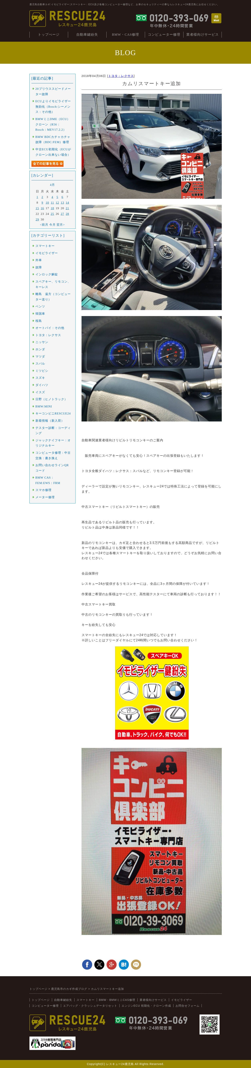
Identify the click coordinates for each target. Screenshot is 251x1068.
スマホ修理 (43, 490)
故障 (38, 267)
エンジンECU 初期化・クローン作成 (146, 1005)
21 (67, 208)
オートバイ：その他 (49, 327)
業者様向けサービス (202, 34)
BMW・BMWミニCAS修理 (117, 999)
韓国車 (40, 313)
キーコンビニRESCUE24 (53, 413)
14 (67, 202)
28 (67, 213)
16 (42, 208)
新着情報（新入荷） (49, 420)
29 (37, 219)
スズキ (40, 377)
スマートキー (45, 246)
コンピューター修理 (164, 34)
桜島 (38, 320)
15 (37, 208)
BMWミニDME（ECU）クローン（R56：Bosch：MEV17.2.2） (52, 124)
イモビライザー (46, 253)
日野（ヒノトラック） (51, 399)
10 (47, 202)
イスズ (40, 392)
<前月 (44, 224)
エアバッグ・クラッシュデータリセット (90, 1005)
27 (62, 213)
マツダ (40, 356)
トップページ (41, 999)
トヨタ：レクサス (121, 76)
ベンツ (40, 306)
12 (57, 202)
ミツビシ (41, 370)
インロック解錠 (46, 274)
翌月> (60, 224)
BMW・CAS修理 (125, 34)
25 (52, 213)
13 (62, 202)
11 (52, 202)
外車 (38, 260)
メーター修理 (45, 497)
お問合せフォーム (187, 1005)
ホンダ (40, 349)
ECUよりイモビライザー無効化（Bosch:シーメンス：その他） (53, 106)
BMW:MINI (43, 406)
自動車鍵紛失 (87, 34)
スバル (40, 363)
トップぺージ (48, 34)
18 (52, 208)
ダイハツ (41, 385)
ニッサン (41, 342)
